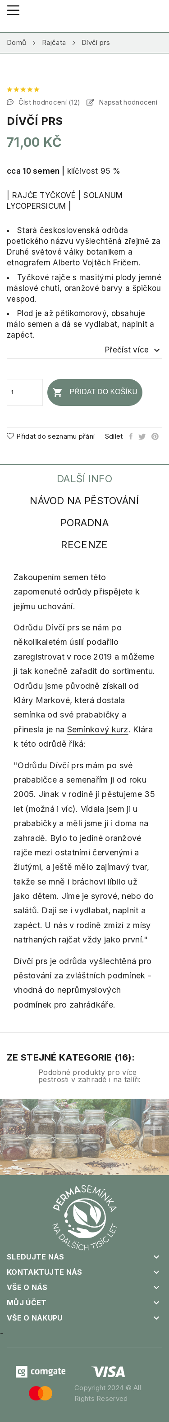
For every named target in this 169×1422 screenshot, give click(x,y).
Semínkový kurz (97, 729)
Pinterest (155, 436)
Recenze (84, 544)
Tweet (142, 436)
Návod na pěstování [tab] (84, 500)
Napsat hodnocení (127, 102)
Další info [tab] (84, 478)
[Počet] (25, 392)
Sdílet (131, 436)
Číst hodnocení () (48, 102)
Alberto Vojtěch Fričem (95, 262)
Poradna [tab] (84, 522)
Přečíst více (133, 350)
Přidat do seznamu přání (51, 436)
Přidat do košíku (94, 392)
